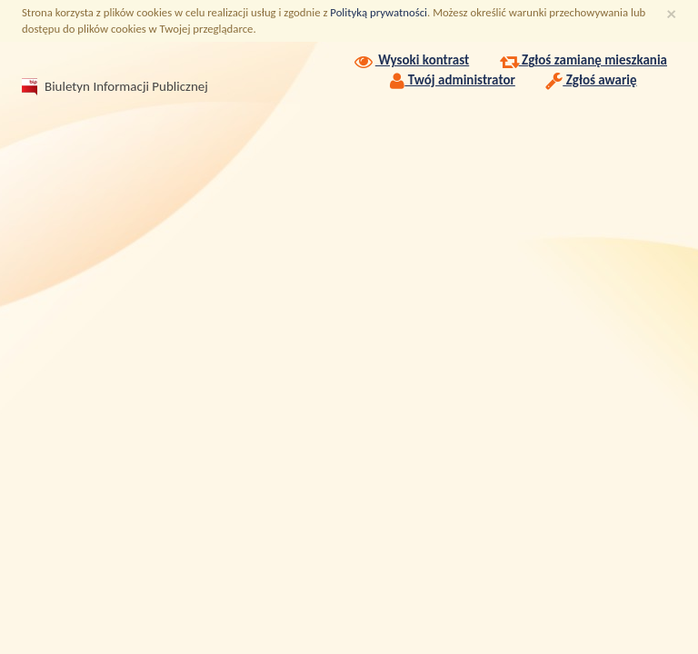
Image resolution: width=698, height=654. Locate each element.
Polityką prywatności (378, 12)
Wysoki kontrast (410, 60)
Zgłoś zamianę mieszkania (583, 60)
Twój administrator (452, 80)
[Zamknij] (671, 14)
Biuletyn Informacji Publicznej (105, 86)
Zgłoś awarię (590, 80)
